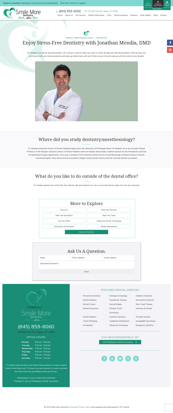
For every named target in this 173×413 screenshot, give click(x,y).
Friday (24, 355)
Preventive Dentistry (91, 296)
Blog (156, 15)
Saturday (26, 358)
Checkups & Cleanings (118, 296)
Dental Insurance (121, 15)
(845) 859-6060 (68, 11)
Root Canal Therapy (144, 304)
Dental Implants (89, 317)
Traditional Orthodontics (119, 321)
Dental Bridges (115, 304)
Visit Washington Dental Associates (120, 342)
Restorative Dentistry (145, 300)
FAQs (109, 15)
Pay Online (157, 9)
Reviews (134, 15)
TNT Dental (124, 407)
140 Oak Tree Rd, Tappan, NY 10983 (101, 11)
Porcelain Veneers (143, 317)
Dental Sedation (90, 300)
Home (60, 15)
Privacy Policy (84, 407)
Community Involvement (64, 226)
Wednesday (27, 348)
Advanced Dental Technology (109, 221)
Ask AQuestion (148, 3)
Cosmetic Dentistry (117, 317)
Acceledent (88, 325)
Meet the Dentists (109, 210)
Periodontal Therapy (118, 300)
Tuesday (26, 345)
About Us (69, 15)
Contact (163, 15)
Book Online (167, 4)
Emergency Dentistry (144, 325)
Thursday (26, 351)
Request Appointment (158, 4)
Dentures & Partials (144, 308)
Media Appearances (109, 226)
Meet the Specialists (64, 215)
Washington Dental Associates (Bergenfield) (39, 3)
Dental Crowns (89, 304)
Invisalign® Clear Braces (146, 321)
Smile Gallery (145, 15)
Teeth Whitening (90, 321)
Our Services (80, 15)
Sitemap (73, 407)
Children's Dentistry (144, 296)
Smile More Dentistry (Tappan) (73, 3)
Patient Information (96, 15)
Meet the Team (109, 215)
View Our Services (86, 232)
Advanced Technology (118, 325)
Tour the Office (64, 221)
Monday (25, 342)
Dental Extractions (91, 308)
